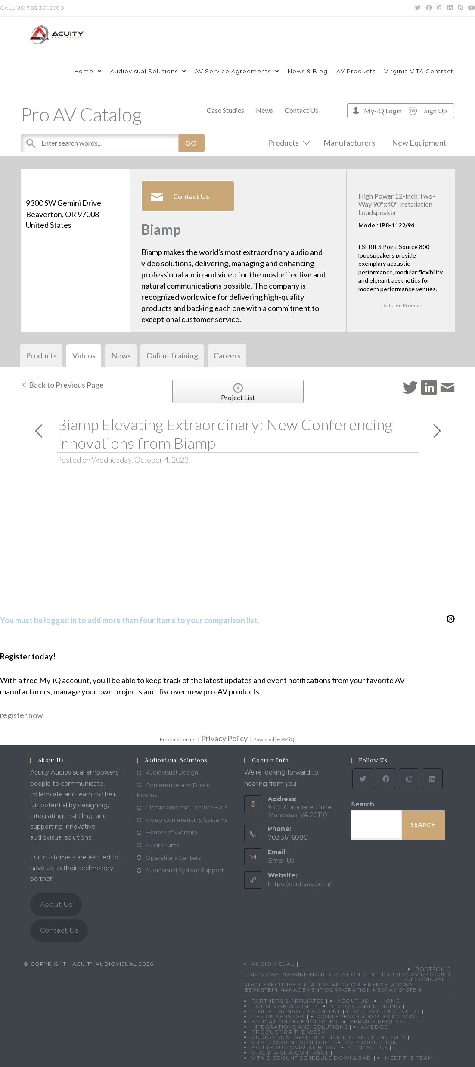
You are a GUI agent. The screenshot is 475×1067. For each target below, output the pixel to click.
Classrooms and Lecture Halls (186, 807)
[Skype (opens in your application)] (460, 8)
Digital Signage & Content (296, 1011)
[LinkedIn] (432, 778)
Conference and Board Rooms (174, 789)
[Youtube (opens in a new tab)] (470, 8)
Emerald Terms (178, 739)
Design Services (278, 1016)
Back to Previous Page (62, 384)
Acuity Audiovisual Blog (293, 1047)
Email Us (281, 861)
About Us (56, 904)
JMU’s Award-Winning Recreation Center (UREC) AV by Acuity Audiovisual (348, 977)
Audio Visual (273, 964)
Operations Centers (173, 857)
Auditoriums (162, 845)
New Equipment (419, 142)
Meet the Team (409, 1058)
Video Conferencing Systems (186, 819)
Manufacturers (349, 142)
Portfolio (433, 969)
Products (287, 142)
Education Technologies (294, 1021)
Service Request (378, 1021)
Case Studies (225, 110)
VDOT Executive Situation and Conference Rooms (328, 984)
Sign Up (435, 110)
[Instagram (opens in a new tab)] (440, 8)
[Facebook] (386, 778)
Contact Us (301, 110)
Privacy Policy (224, 738)
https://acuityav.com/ (299, 884)
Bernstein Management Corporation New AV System (333, 989)
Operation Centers (387, 1011)
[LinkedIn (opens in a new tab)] (450, 8)
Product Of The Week (288, 1032)
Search (362, 804)
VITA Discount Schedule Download (311, 1058)
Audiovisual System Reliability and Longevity (328, 1037)
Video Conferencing (365, 1006)
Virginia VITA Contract (290, 1052)
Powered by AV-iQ (274, 739)
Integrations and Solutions (299, 1026)
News (264, 110)
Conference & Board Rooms (366, 1016)
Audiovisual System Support (185, 870)
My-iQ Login (383, 110)
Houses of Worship (171, 832)
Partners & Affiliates (287, 1001)
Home (391, 1001)
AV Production (371, 1042)
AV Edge (374, 1026)
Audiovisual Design (172, 772)
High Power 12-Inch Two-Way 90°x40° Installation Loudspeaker (396, 204)
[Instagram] (409, 778)
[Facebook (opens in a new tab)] (429, 8)
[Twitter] (362, 778)
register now (21, 715)
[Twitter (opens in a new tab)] (417, 8)
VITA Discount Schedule (291, 1042)
